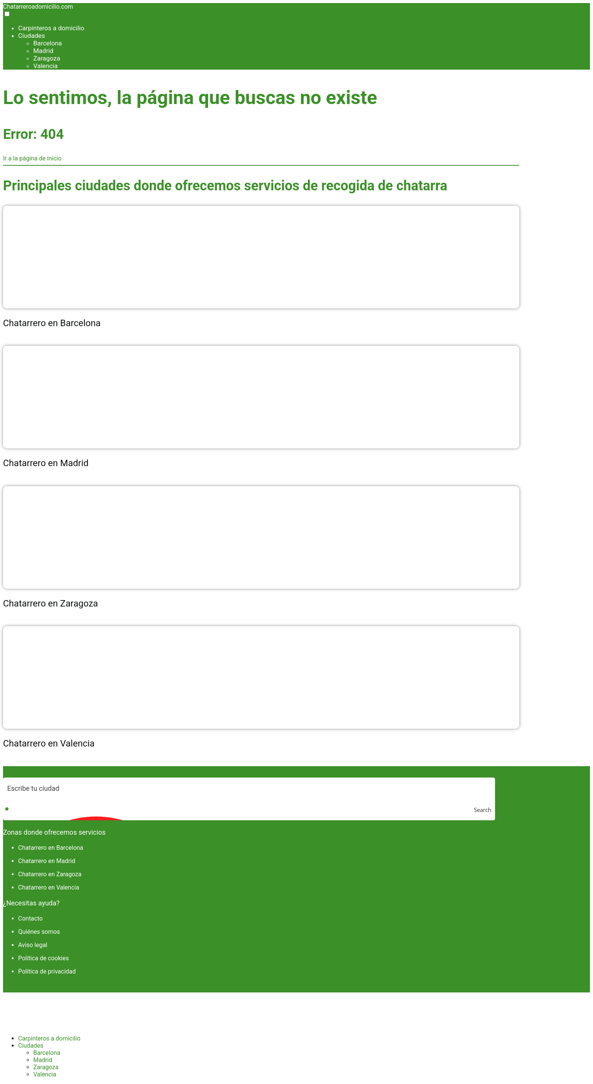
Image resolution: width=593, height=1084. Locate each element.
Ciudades (31, 35)
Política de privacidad (47, 971)
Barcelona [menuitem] (46, 1052)
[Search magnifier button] (484, 809)
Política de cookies (43, 958)
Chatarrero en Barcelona (50, 847)
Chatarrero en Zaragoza (49, 874)
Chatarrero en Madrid (46, 861)
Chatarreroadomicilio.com (38, 6)
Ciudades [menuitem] (30, 1045)
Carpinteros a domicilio (51, 28)
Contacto (30, 918)
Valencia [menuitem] (44, 1074)
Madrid (43, 50)
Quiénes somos (39, 931)
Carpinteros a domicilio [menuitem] (49, 1038)
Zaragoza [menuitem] (46, 1067)
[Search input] (249, 788)
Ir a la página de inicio (32, 158)
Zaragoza (46, 58)
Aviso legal (32, 945)
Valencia (45, 66)
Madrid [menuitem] (42, 1060)
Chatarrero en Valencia (48, 887)
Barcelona (47, 43)
